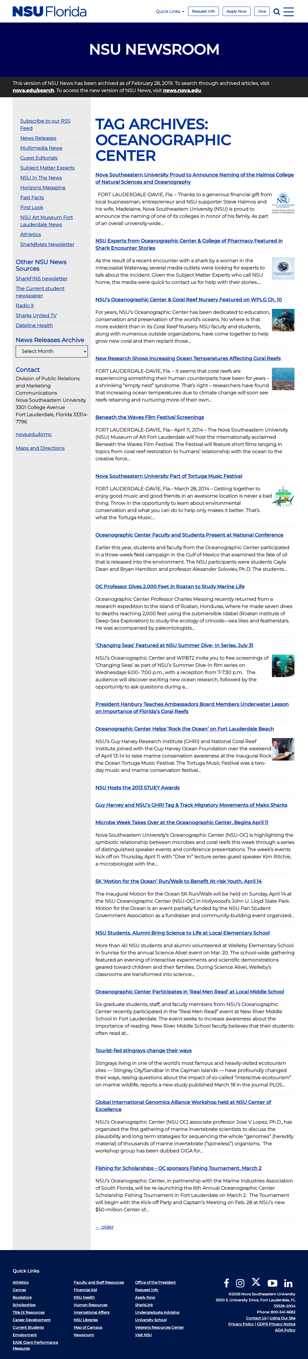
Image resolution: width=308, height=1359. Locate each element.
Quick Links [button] (170, 11)
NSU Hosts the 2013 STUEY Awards (137, 788)
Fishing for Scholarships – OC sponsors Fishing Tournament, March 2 (178, 1168)
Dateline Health (34, 325)
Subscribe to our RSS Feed (45, 124)
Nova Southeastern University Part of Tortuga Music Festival (168, 476)
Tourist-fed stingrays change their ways (143, 1050)
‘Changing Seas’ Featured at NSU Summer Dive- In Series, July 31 (174, 645)
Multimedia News (41, 148)
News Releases (38, 138)
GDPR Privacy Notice (276, 1324)
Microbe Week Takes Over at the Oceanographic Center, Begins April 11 (181, 822)
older (104, 1227)
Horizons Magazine (43, 188)
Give (262, 11)
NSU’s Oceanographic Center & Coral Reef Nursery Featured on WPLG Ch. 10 (188, 300)
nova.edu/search (33, 90)
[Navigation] (288, 11)
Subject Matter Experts (47, 168)
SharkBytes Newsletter (47, 244)
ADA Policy (285, 1330)
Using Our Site (282, 1318)
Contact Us (256, 1318)
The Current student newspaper (40, 292)
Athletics (30, 234)
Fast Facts (32, 197)
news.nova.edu (182, 90)
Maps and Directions (40, 448)
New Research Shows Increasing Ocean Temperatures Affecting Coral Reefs (188, 358)
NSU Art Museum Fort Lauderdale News (46, 221)
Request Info (203, 11)
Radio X (25, 306)
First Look (31, 207)
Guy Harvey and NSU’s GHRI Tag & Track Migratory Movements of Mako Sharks (191, 805)
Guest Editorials (38, 158)
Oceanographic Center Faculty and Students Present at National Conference (189, 535)
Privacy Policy (241, 1324)
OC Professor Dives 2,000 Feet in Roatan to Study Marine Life (170, 586)
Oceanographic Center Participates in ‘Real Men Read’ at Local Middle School (189, 992)
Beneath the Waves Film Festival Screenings (149, 417)
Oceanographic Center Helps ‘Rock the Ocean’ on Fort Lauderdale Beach (184, 729)
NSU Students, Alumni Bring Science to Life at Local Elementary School (182, 933)
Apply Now (236, 11)
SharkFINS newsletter (41, 279)
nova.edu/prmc (34, 434)
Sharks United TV (36, 315)
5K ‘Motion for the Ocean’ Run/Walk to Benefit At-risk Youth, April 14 (178, 881)
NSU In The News (41, 178)
